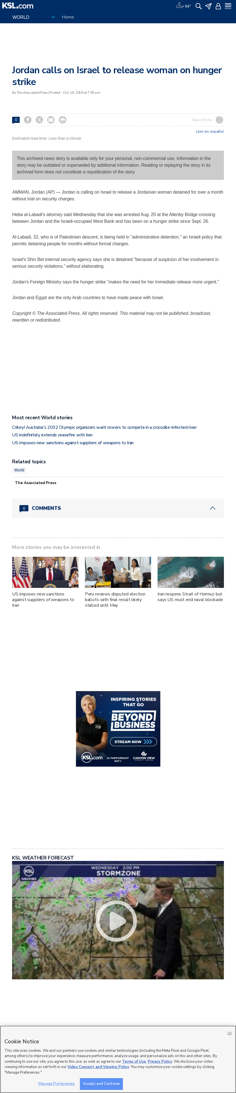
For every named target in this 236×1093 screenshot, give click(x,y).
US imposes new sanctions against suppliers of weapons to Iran (72, 443)
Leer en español (210, 132)
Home (68, 17)
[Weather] (183, 5)
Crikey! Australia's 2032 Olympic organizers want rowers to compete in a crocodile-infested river (104, 427)
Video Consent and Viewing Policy (98, 1066)
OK (229, 1033)
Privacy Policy (160, 1061)
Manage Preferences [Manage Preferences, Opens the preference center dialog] (57, 1083)
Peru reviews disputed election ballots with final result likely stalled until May (115, 599)
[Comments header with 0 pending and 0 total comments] (118, 508)
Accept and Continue (101, 1083)
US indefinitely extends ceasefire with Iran (52, 435)
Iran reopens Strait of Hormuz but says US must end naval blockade (190, 597)
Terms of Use (134, 1061)
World (19, 470)
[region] (118, 1059)
